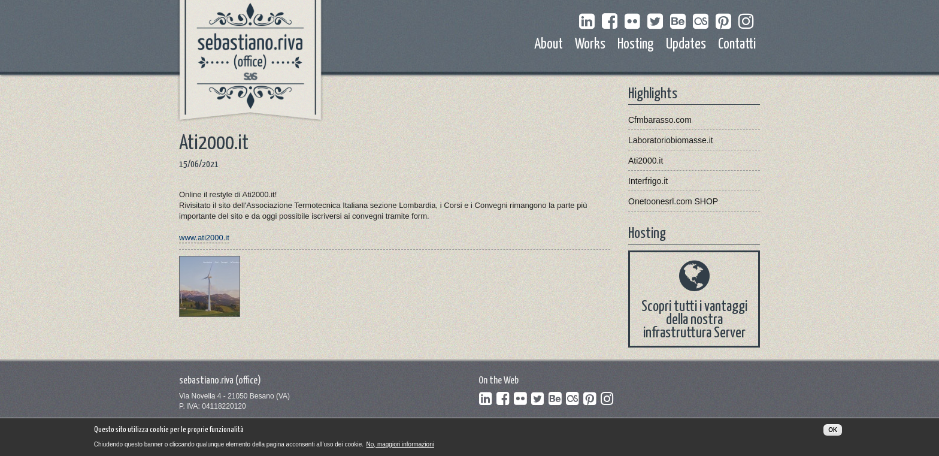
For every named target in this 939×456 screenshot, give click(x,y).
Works (590, 45)
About (548, 45)
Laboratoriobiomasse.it (670, 140)
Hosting (635, 45)
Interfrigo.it (648, 181)
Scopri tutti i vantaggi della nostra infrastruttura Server (694, 320)
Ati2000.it (645, 160)
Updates (686, 45)
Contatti (737, 45)
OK (832, 432)
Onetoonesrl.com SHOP (673, 201)
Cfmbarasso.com (660, 120)
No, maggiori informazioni (400, 446)
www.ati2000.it (204, 237)
